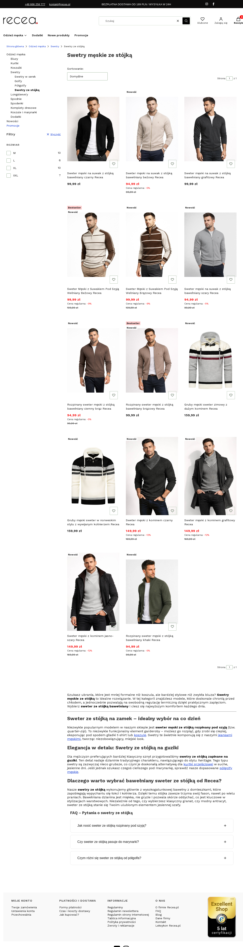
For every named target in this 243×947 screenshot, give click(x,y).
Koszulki (16, 67)
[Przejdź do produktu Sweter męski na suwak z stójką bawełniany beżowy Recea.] (152, 129)
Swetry (55, 46)
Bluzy (14, 58)
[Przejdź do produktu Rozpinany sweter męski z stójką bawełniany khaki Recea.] (152, 591)
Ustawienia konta (23, 911)
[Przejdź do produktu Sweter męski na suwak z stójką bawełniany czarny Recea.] (93, 129)
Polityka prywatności (121, 922)
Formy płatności (70, 907)
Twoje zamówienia (24, 907)
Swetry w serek (25, 76)
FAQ (158, 911)
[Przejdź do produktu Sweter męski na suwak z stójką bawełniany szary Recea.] (210, 244)
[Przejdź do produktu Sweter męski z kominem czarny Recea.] (152, 476)
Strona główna (15, 46)
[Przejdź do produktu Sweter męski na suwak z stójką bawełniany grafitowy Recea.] (210, 129)
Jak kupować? (69, 914)
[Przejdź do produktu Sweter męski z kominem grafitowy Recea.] (210, 476)
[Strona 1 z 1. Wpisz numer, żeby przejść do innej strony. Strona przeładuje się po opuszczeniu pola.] (229, 78)
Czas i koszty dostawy (74, 911)
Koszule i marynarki (24, 112)
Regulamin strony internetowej (128, 914)
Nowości (12, 121)
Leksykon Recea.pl (168, 925)
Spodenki (17, 103)
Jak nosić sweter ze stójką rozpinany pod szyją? (111, 825)
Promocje (12, 125)
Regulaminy (115, 907)
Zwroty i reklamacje (120, 925)
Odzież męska (37, 46)
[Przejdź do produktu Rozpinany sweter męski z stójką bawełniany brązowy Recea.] (152, 360)
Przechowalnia (21, 914)
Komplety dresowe (23, 107)
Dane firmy (162, 918)
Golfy (18, 81)
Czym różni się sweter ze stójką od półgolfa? (109, 858)
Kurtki (14, 63)
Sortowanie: (75, 68)
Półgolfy (20, 85)
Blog (158, 914)
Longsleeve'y (19, 94)
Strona (221, 78)
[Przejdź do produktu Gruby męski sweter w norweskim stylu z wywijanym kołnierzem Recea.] (93, 476)
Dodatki (16, 116)
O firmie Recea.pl (167, 907)
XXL (15, 175)
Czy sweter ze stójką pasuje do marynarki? (108, 841)
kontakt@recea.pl (59, 4)
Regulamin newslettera (122, 911)
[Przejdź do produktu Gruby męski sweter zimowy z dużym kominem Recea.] (210, 360)
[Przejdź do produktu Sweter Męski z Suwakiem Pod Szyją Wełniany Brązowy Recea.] (152, 244)
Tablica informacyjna (121, 918)
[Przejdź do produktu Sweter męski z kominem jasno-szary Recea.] (93, 591)
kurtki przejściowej (198, 764)
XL (15, 168)
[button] (186, 20)
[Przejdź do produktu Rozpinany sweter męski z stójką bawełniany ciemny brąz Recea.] (93, 360)
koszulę (140, 735)
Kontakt (160, 922)
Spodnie (16, 98)
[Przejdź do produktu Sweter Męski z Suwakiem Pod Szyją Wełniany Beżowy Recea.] (93, 244)
